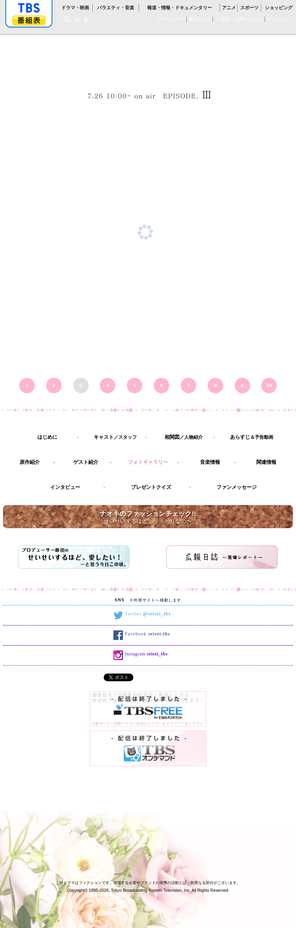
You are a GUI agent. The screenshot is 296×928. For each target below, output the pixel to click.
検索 (83, 19)
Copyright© (77, 890)
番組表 (28, 20)
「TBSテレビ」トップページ (29, 8)
